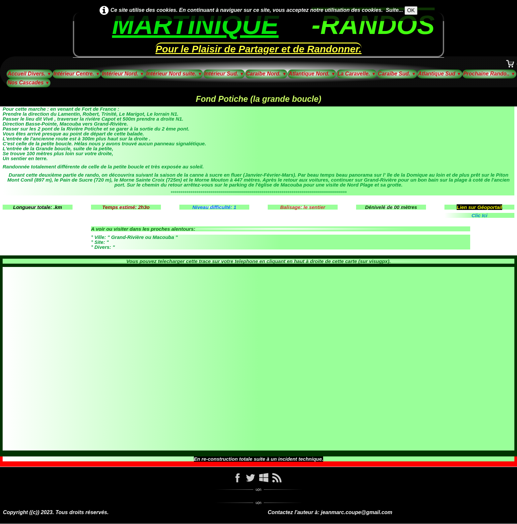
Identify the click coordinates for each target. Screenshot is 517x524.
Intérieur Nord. (123, 73)
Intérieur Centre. (76, 73)
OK (411, 10)
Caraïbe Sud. (397, 73)
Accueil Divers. (29, 73)
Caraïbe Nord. (266, 73)
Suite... (394, 10)
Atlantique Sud (439, 73)
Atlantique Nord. (312, 73)
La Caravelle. (356, 73)
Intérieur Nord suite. (174, 73)
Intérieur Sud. (224, 73)
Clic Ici (479, 215)
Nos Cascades (28, 82)
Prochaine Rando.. (489, 73)
